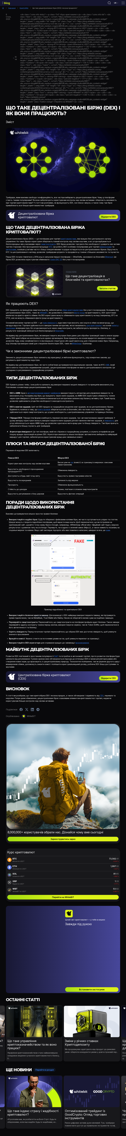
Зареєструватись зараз (63, 840)
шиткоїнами (11, 250)
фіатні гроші (79, 313)
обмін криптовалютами (72, 311)
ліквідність (109, 421)
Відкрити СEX (108, 679)
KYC (50, 248)
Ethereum (109, 258)
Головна (3, 9)
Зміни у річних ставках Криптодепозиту (81, 1011)
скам (108, 531)
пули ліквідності (50, 324)
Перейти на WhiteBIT (63, 898)
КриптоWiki (24, 9)
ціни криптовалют (94, 326)
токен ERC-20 (55, 260)
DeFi (56, 657)
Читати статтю (107, 289)
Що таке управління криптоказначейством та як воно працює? (32, 1013)
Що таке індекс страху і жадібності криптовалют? (33, 1081)
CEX (102, 696)
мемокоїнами (106, 248)
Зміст (10, 123)
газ (72, 463)
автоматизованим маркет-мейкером (43, 394)
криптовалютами (68, 240)
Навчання (12, 9)
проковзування (82, 644)
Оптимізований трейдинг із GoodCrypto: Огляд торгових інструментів (86, 1083)
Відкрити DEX (108, 217)
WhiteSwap (76, 344)
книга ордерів (44, 410)
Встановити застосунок (92, 958)
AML (108, 366)
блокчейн (59, 332)
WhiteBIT (44, 313)
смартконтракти (48, 245)
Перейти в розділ (44, 1038)
